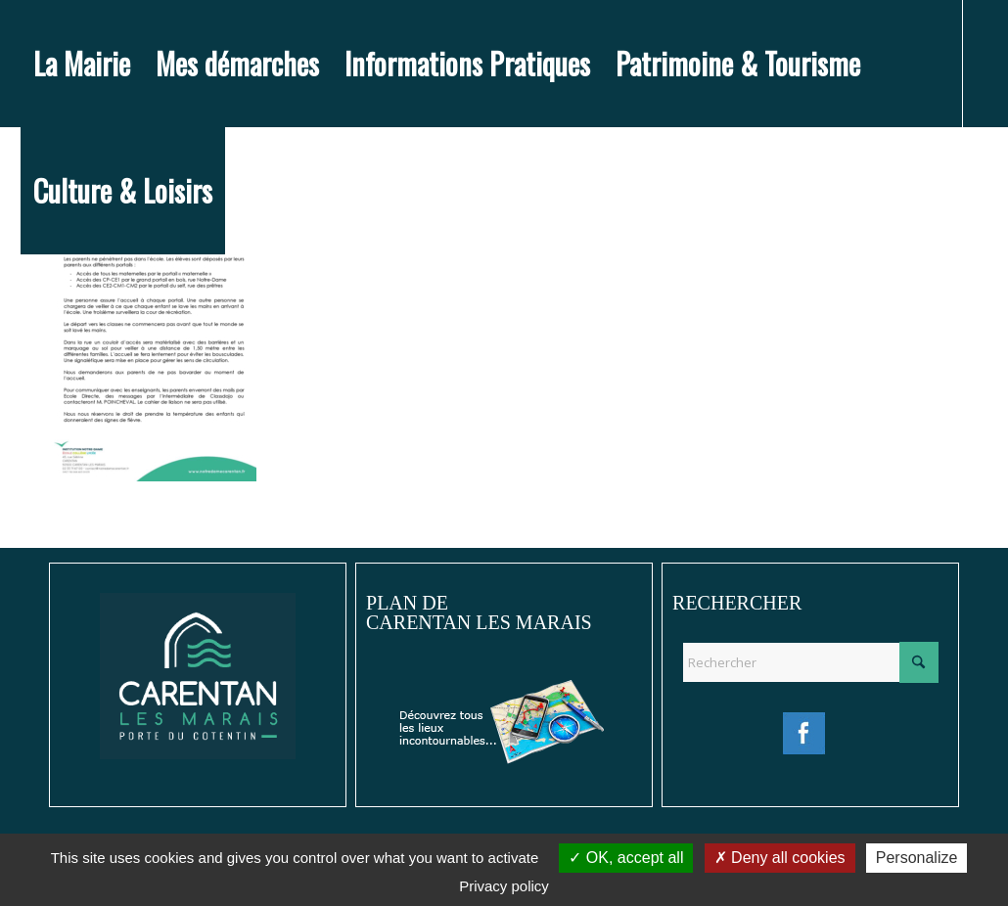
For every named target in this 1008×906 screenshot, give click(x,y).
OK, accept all (626, 857)
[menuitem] (82, 63)
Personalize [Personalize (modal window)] (917, 857)
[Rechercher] (810, 662)
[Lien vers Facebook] (26, 317)
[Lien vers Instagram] (55, 317)
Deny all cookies (780, 857)
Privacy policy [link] (504, 886)
